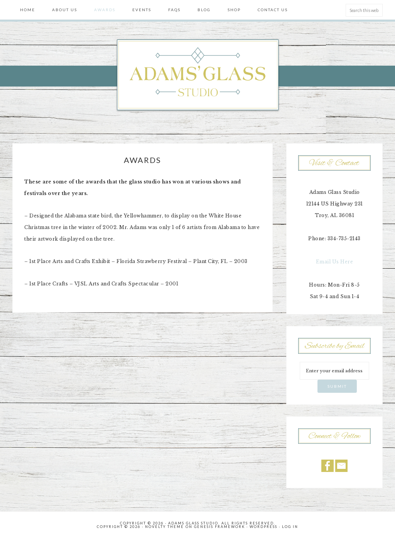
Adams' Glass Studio (197, 75)
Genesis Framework (219, 526)
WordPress (263, 526)
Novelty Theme (164, 526)
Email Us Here (334, 262)
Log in (290, 526)
